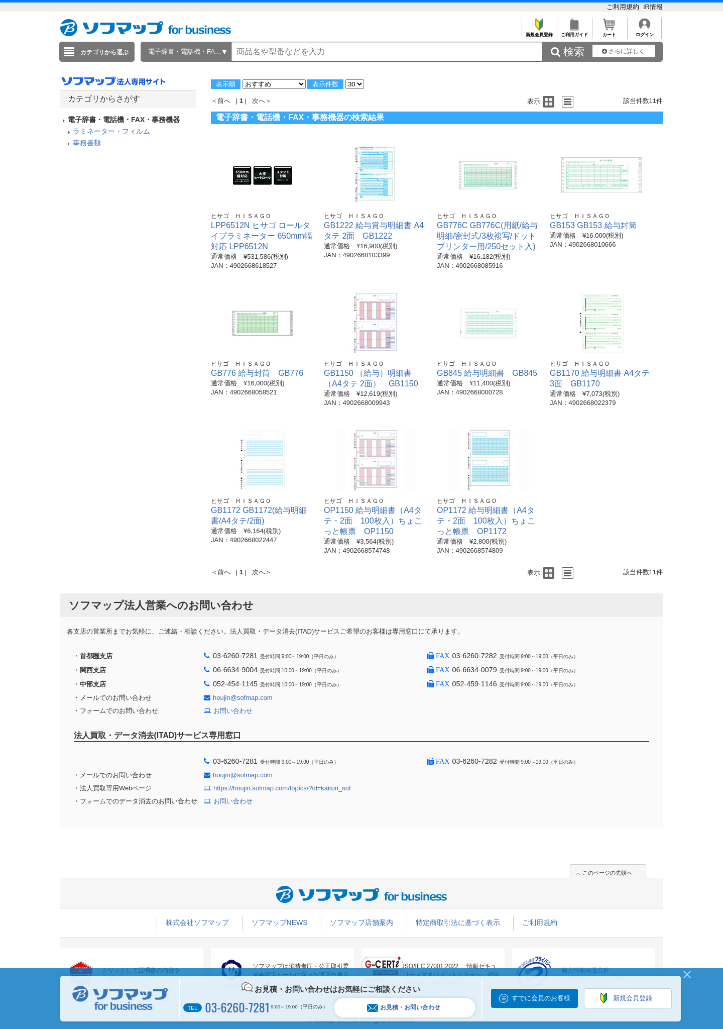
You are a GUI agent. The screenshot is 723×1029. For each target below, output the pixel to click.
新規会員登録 (539, 32)
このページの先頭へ (607, 873)
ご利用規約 (624, 7)
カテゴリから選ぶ (104, 52)
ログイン (644, 32)
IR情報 (653, 7)
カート (609, 32)
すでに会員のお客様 (541, 998)
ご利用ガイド (574, 32)
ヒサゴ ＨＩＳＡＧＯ (241, 216)
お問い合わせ (233, 710)
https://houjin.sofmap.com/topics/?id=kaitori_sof (282, 788)
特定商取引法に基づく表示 (458, 922)
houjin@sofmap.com (243, 697)
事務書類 (87, 143)
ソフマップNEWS (280, 922)
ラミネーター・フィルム (111, 131)
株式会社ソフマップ (197, 922)
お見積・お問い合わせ (403, 1007)
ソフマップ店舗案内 (361, 922)
